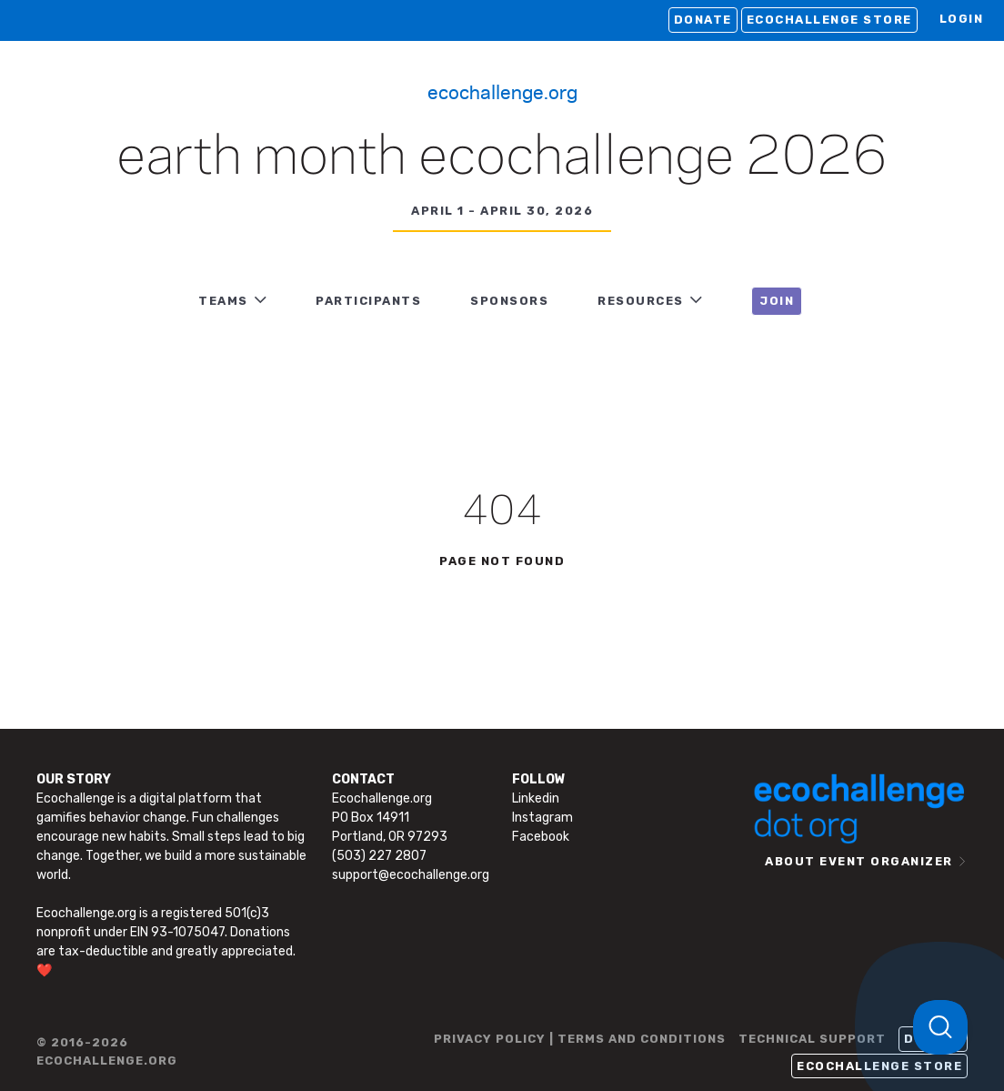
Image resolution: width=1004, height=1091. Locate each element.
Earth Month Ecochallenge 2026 (502, 158)
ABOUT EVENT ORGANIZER (859, 861)
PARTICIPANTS (368, 301)
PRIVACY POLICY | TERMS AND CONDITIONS (580, 1039)
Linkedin (535, 798)
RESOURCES (640, 301)
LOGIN (961, 18)
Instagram (542, 817)
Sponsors (509, 301)
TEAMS (223, 301)
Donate (703, 19)
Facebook (540, 836)
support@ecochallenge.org (410, 875)
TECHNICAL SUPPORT (812, 1039)
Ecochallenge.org (502, 91)
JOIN (776, 301)
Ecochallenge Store (829, 19)
